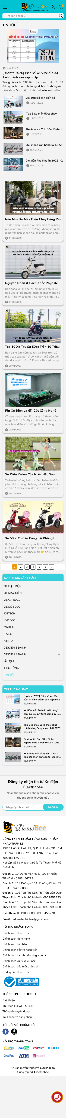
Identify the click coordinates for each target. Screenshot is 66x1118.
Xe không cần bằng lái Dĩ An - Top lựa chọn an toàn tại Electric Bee (42, 757)
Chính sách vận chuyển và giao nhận (24, 955)
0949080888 (26, 913)
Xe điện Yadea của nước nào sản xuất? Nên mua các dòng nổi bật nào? (30, 474)
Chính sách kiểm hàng (16, 939)
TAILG (8, 634)
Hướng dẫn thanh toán (16, 972)
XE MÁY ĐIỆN (13, 593)
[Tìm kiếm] (61, 15)
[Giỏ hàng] (61, 6)
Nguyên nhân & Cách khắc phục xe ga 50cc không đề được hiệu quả (31, 283)
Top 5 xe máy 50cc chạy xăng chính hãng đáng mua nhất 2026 (42, 726)
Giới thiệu (8, 1000)
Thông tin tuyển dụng (16, 1011)
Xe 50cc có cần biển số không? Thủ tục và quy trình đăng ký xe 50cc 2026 (42, 714)
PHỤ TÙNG (11, 668)
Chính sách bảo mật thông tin (20, 966)
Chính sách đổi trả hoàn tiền (19, 950)
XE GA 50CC (12, 600)
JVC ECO (9, 620)
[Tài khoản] (53, 7)
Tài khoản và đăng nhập (17, 1017)
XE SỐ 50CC (12, 607)
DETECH (9, 613)
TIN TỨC (9, 675)
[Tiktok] (14, 1032)
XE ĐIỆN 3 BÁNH (15, 648)
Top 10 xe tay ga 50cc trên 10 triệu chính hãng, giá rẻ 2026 (32, 347)
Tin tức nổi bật (16, 689)
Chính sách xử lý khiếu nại (18, 961)
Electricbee (41, 1072)
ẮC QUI (9, 661)
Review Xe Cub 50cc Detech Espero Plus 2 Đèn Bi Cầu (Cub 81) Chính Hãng (41, 743)
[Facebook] (5, 1032)
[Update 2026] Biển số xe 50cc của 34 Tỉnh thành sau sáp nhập (30, 75)
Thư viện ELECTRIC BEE (17, 1006)
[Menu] (5, 7)
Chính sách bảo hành (15, 944)
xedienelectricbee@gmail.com (30, 919)
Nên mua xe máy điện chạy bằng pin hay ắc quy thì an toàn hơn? (33, 219)
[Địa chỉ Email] (33, 807)
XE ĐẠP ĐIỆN (12, 586)
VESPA (8, 641)
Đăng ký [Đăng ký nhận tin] (53, 807)
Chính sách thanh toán (16, 933)
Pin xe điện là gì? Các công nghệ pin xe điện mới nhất (30, 411)
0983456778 (46, 913)
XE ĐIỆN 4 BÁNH (15, 654)
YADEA (9, 627)
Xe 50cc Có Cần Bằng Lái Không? (29, 538)
